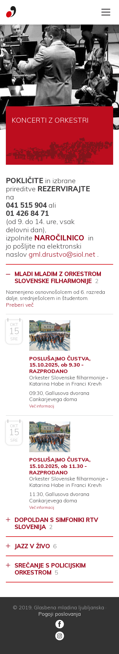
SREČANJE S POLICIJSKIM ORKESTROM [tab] (50, 569)
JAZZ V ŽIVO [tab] (36, 546)
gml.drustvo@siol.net (62, 254)
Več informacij (41, 406)
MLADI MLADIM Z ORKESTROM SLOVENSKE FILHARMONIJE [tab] (58, 277)
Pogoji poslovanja (59, 613)
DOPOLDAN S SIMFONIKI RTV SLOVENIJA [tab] (56, 523)
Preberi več (20, 304)
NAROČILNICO (59, 237)
